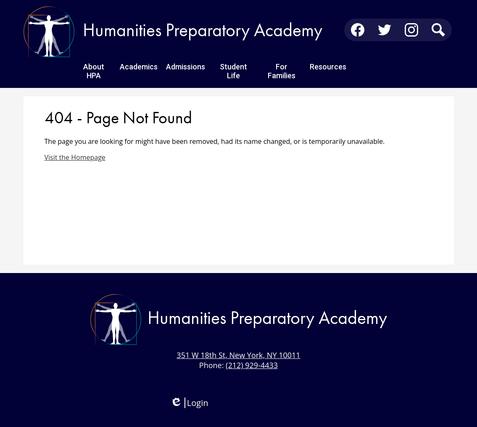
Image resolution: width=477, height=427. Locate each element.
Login (189, 403)
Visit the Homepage (75, 157)
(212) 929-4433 (252, 365)
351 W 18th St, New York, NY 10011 (238, 355)
